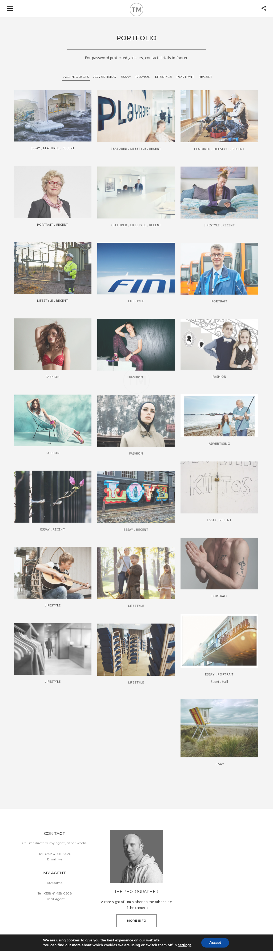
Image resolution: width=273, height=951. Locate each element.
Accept (215, 942)
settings (184, 945)
